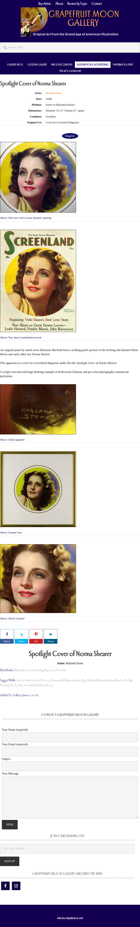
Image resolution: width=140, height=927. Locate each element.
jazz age (81, 680)
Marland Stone (53, 93)
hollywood (68, 680)
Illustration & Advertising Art (31, 670)
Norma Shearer (114, 680)
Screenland (30, 685)
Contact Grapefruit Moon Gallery (70, 715)
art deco (42, 680)
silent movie (45, 685)
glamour (55, 680)
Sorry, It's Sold (57, 670)
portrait (4, 685)
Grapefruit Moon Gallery (70, 21)
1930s (19, 680)
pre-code (16, 685)
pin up (128, 680)
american (30, 680)
